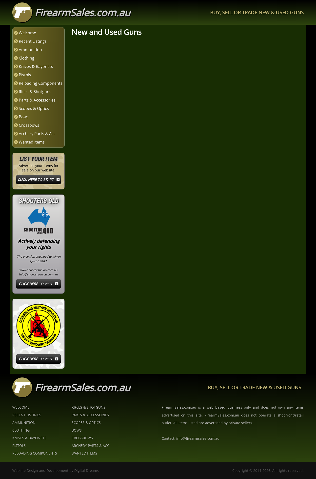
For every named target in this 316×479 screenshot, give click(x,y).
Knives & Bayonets (36, 66)
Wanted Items (32, 142)
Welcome (27, 33)
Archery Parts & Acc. (38, 133)
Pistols (25, 75)
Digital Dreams (86, 470)
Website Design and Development (40, 470)
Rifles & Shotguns (35, 91)
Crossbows (29, 125)
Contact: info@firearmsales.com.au (190, 438)
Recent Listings (33, 41)
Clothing (26, 58)
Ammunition (30, 49)
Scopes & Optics (34, 108)
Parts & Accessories (37, 100)
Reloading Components (40, 83)
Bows (24, 117)
